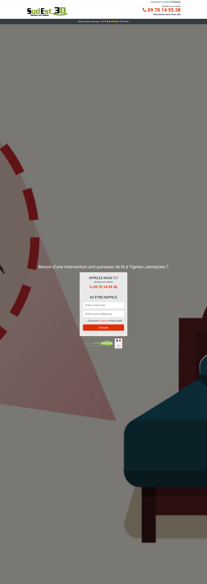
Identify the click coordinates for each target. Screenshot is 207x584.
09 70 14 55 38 (162, 10)
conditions (103, 321)
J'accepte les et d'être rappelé (105, 321)
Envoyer (103, 327)
